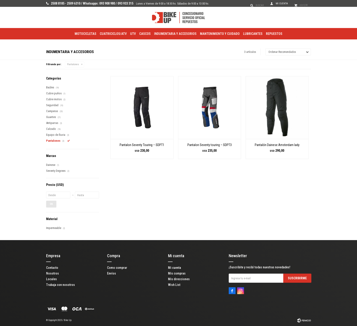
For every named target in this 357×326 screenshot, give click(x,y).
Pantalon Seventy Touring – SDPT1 (142, 145)
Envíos (111, 273)
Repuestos (274, 34)
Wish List (174, 285)
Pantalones (73, 64)
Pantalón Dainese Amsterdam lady (277, 145)
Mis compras (177, 273)
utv (133, 34)
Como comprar (117, 268)
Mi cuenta (174, 268)
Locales (51, 279)
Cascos (145, 34)
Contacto (52, 268)
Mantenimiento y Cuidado (220, 34)
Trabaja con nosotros (60, 285)
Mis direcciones (179, 279)
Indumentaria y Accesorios (175, 34)
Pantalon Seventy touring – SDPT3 (209, 145)
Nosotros (52, 273)
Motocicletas (85, 34)
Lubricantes (252, 34)
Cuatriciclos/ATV (113, 34)
